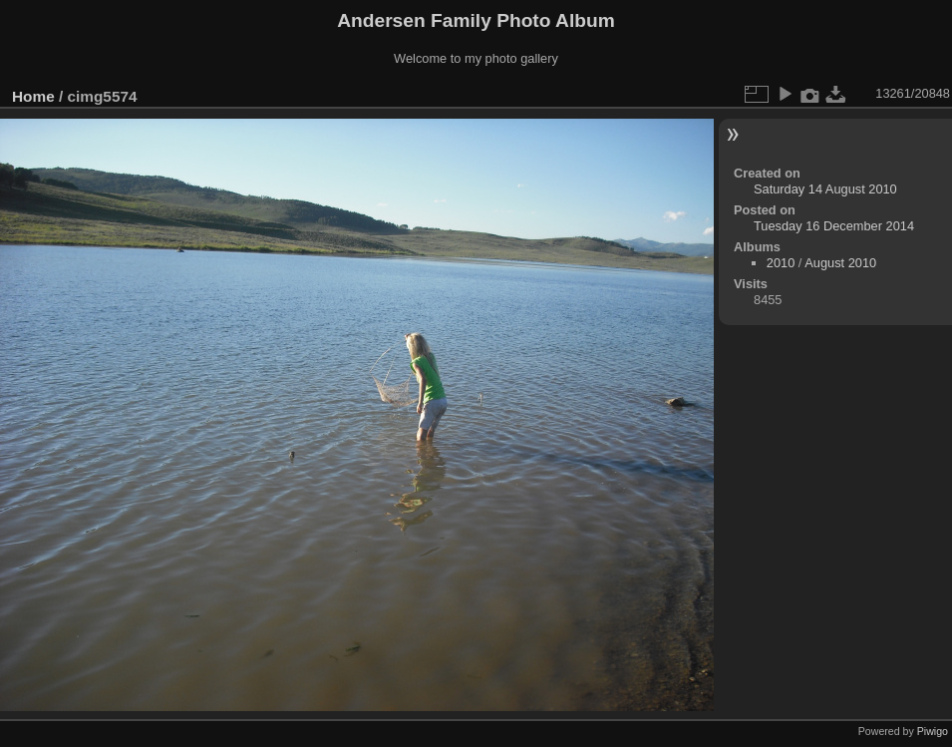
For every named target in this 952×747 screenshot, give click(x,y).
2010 (780, 262)
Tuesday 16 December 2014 (834, 225)
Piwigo (932, 731)
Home (33, 96)
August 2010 (840, 262)
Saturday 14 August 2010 (825, 189)
